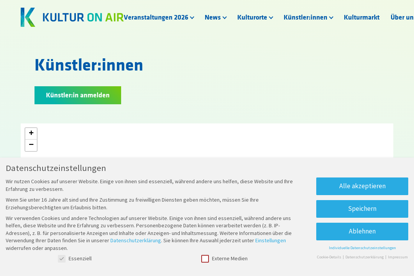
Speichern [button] (362, 208)
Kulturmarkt (362, 17)
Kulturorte (252, 17)
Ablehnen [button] (362, 231)
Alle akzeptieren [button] (362, 186)
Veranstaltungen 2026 (156, 17)
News (213, 17)
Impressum (398, 257)
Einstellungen (270, 240)
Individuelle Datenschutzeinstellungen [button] (362, 247)
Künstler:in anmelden (78, 95)
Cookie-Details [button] (329, 257)
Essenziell (75, 258)
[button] (31, 134)
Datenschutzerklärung (135, 240)
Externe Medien (224, 258)
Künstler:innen (305, 17)
